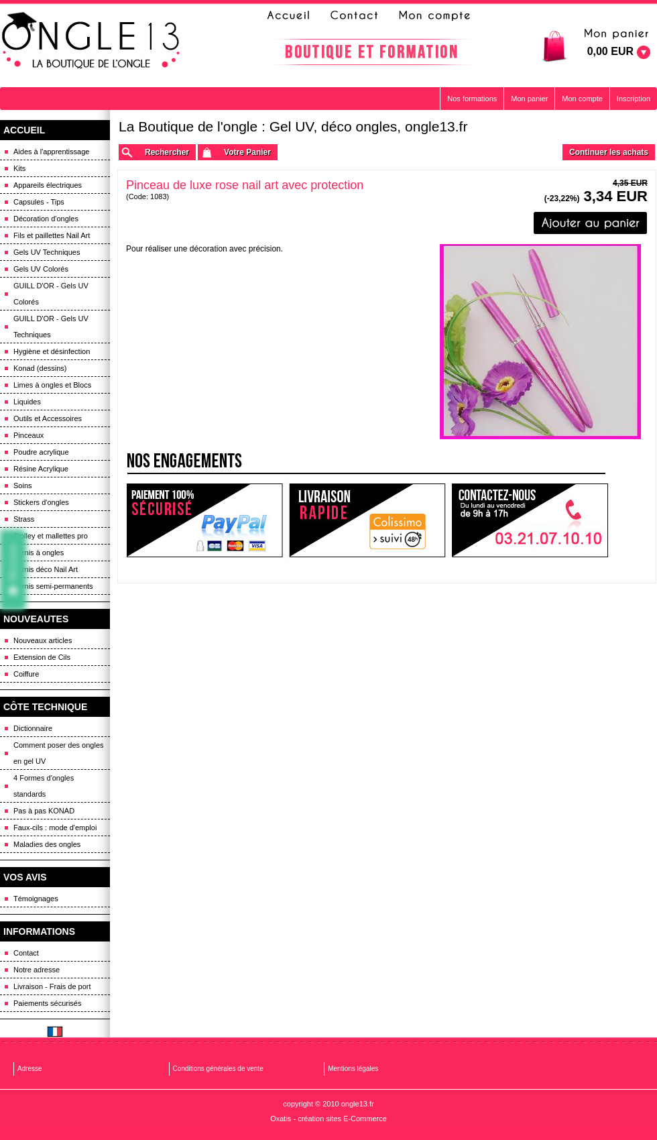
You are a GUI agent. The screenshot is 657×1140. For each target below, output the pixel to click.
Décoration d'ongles (45, 219)
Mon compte (582, 99)
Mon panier (529, 99)
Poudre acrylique (41, 452)
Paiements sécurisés (47, 1003)
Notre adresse (36, 970)
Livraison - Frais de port (52, 986)
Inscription (633, 99)
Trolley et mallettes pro (50, 536)
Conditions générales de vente (218, 1068)
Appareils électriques (47, 185)
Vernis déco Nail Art (45, 569)
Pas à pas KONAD (43, 811)
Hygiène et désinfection (51, 351)
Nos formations (472, 99)
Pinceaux (28, 435)
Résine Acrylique (40, 469)
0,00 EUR (610, 51)
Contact (26, 953)
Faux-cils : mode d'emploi (55, 827)
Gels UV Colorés (40, 269)
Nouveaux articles (42, 640)
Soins (22, 485)
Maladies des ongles (46, 844)
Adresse (29, 1068)
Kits (19, 168)
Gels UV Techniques (46, 252)
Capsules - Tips (38, 202)
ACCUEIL (24, 130)
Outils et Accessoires (47, 418)
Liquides (27, 402)
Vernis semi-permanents (53, 586)
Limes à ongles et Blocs (52, 385)
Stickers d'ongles (41, 502)
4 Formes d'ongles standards (43, 786)
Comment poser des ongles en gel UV (58, 753)
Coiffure (26, 674)
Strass (23, 519)
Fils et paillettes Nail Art (51, 235)
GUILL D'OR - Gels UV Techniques (50, 327)
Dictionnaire (32, 728)
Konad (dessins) (40, 368)
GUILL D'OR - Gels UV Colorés (50, 294)
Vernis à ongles (38, 553)
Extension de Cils (41, 657)
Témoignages (35, 899)
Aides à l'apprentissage (51, 152)
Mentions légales (353, 1068)
